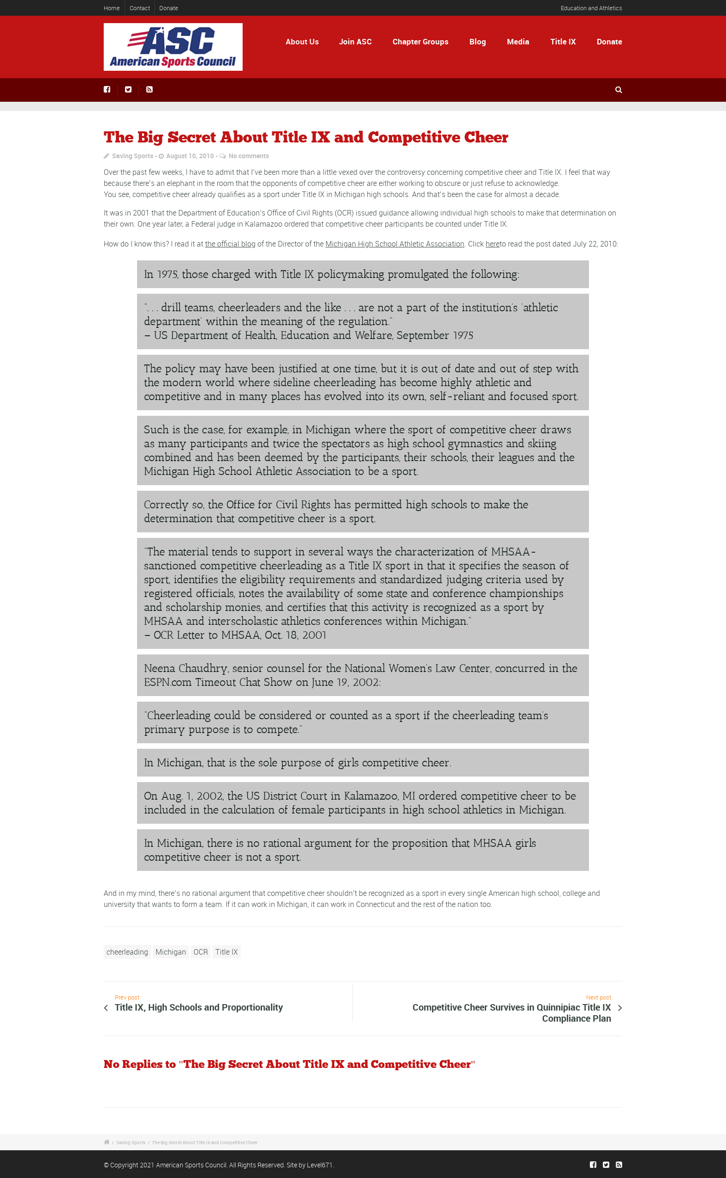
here (493, 244)
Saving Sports (132, 155)
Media (518, 41)
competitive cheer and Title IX (513, 172)
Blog (477, 41)
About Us (305, 41)
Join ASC (355, 41)
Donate (168, 8)
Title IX (563, 41)
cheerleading (127, 952)
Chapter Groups (421, 41)
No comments (249, 155)
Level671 (320, 1164)
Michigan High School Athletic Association (394, 244)
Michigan (171, 952)
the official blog (230, 244)
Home (112, 8)
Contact (140, 8)
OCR (201, 952)
